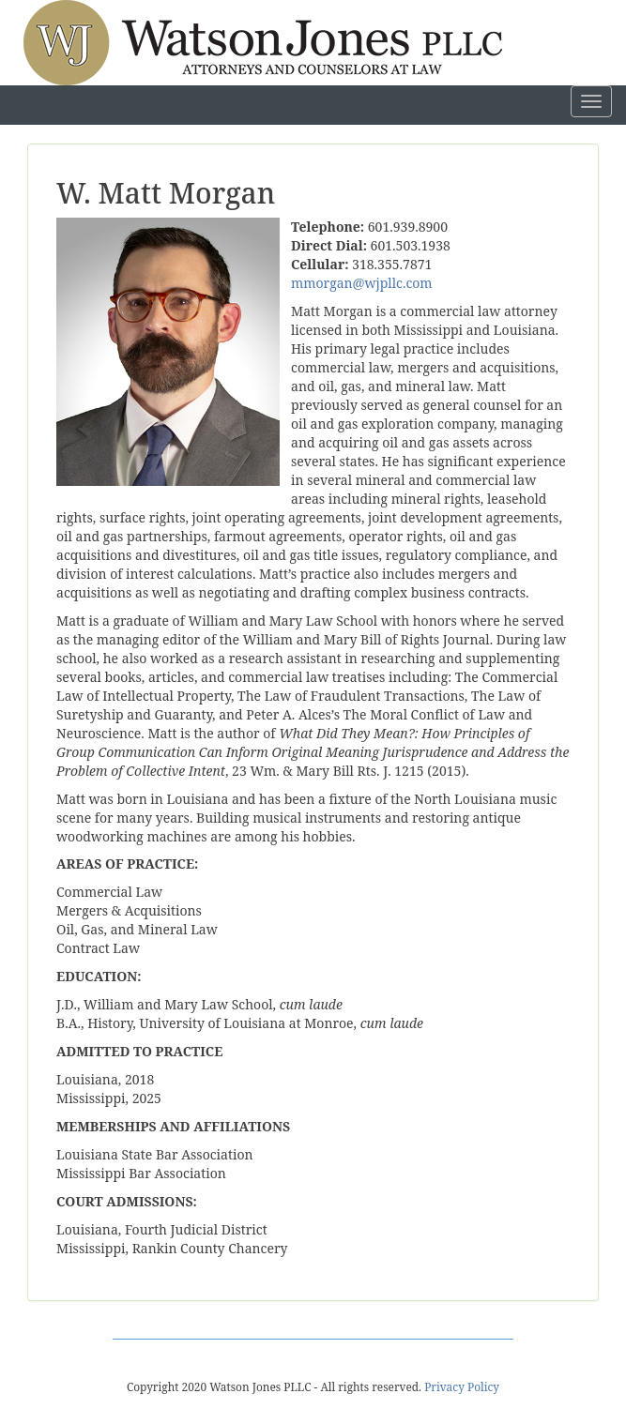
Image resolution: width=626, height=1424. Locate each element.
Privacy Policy (461, 1386)
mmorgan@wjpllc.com (362, 283)
